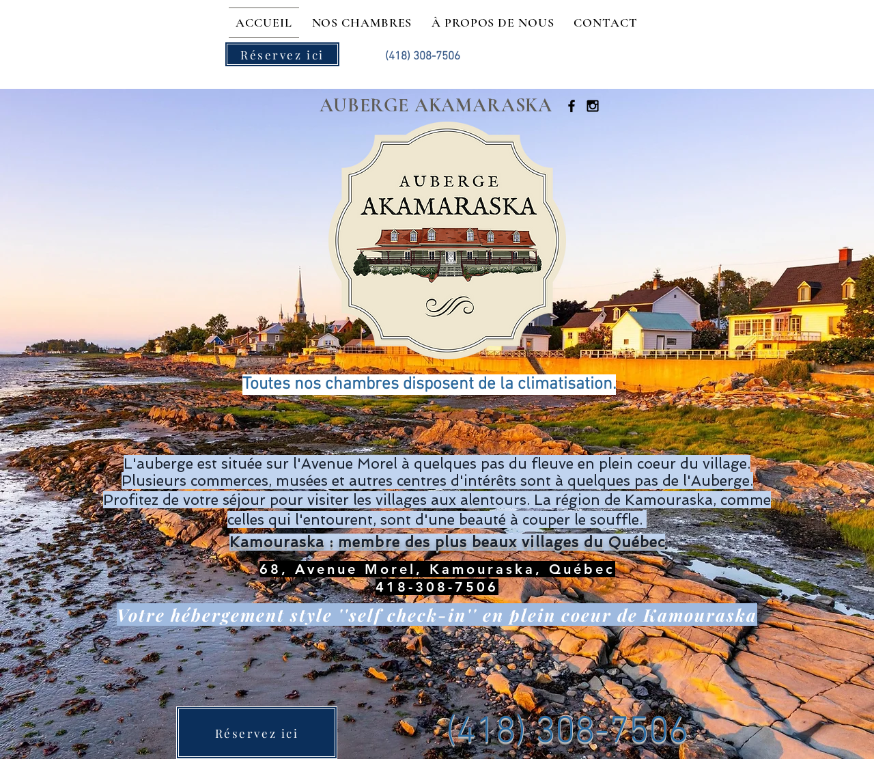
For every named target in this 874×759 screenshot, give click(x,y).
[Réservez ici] (282, 54)
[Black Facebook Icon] (571, 106)
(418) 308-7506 (567, 732)
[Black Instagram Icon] (592, 106)
